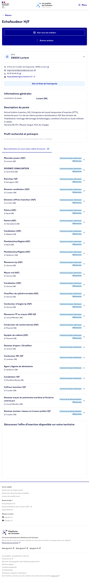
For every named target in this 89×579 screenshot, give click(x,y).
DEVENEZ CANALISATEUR (16, 168)
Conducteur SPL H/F (13, 355)
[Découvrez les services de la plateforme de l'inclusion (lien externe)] (11, 532)
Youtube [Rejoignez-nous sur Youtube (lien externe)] (6, 521)
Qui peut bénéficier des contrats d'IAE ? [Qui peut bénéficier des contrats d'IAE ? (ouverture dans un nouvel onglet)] (16, 507)
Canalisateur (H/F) (12, 230)
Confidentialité (7, 570)
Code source (6, 559)
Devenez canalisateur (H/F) (17, 189)
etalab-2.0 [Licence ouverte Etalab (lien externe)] (54, 576)
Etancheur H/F (11, 178)
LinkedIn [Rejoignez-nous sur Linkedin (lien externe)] (6, 517)
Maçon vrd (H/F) (11, 272)
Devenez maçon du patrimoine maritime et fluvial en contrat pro (29, 399)
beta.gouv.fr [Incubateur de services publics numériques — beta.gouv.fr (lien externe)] (7, 548)
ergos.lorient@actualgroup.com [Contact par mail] (20, 70)
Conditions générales (9, 567)
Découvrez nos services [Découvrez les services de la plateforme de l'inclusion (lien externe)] (10, 543)
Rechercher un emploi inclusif (12, 490)
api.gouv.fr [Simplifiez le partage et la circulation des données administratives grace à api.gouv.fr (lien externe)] (34, 548)
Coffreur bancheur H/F (15, 387)
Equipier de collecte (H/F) (16, 335)
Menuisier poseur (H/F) (14, 158)
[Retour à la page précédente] (8, 15)
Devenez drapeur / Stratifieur (18, 345)
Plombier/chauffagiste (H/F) (17, 241)
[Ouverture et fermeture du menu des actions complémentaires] (44, 40)
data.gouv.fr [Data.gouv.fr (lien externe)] (21, 548)
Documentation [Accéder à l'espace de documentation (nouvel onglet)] (7, 504)
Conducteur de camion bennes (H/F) (21, 324)
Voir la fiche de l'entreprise (44, 83)
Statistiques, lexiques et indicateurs (14, 573)
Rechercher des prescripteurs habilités (15, 493)
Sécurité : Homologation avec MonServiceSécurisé (19, 561)
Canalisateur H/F (12, 376)
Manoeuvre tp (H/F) (13, 262)
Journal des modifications (11, 496)
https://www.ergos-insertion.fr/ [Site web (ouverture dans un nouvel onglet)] (20, 77)
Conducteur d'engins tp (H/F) (18, 303)
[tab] (27, 148)
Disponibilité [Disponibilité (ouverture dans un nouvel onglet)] (6, 510)
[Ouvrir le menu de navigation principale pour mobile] (81, 5)
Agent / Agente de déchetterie (18, 366)
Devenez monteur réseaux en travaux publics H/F (27, 411)
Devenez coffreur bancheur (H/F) (20, 199)
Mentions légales (8, 564)
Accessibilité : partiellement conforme (15, 556)
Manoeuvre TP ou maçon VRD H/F (20, 314)
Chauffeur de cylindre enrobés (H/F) (21, 293)
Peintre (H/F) (10, 210)
